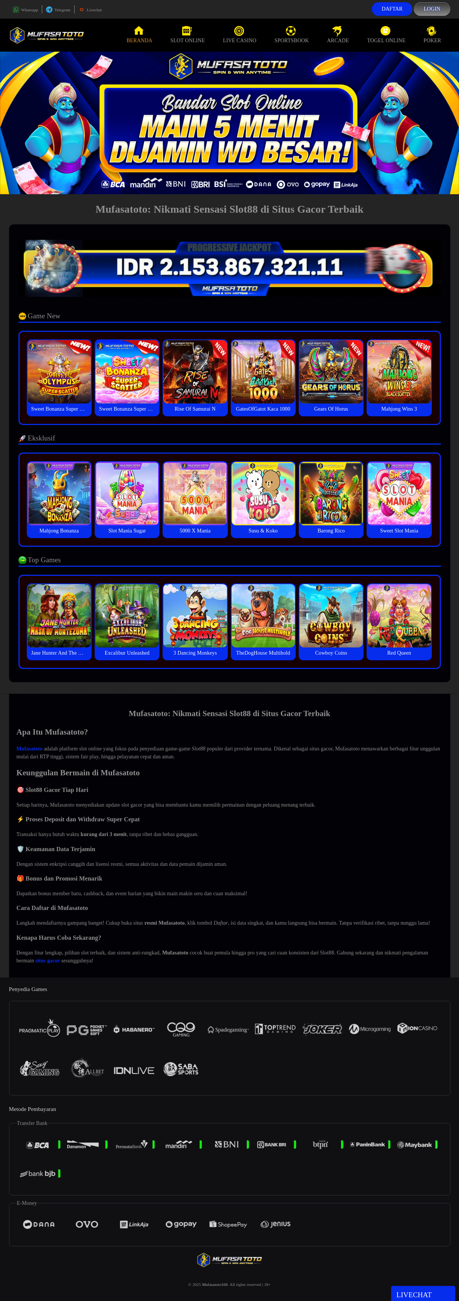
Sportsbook (292, 34)
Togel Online (386, 34)
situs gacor (47, 960)
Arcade (338, 34)
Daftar (392, 9)
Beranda (139, 34)
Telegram (58, 10)
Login (432, 9)
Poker (432, 34)
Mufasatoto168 (215, 1284)
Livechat (90, 10)
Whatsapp (25, 10)
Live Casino (239, 34)
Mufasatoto (30, 749)
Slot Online (187, 34)
